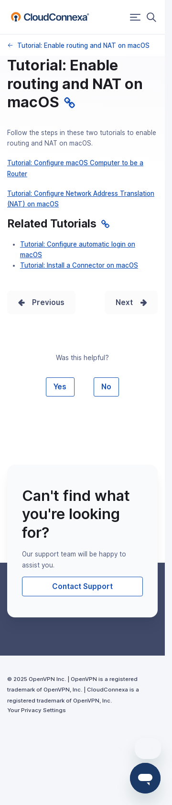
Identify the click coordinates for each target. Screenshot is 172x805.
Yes (60, 386)
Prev (40, 302)
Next (124, 302)
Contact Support (82, 586)
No (106, 386)
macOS (9, 45)
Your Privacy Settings (36, 710)
